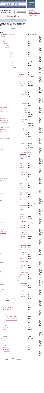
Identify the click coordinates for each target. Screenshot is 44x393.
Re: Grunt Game (23, 225)
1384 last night (14, 298)
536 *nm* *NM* (22, 294)
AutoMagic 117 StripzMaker (33, 16)
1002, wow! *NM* (22, 258)
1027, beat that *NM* (22, 236)
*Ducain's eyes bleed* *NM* (7, 309)
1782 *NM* (22, 238)
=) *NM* (22, 207)
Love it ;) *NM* (20, 76)
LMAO (18, 280)
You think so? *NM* (8, 22)
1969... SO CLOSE (23, 247)
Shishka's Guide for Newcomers (33, 12)
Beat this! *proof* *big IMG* (23, 156)
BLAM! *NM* (5, 336)
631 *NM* (22, 101)
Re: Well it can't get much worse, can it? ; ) (8, 307)
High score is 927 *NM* (4, 338)
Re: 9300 (23, 254)
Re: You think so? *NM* (23, 212)
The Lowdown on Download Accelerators (34, 13)
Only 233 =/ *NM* (22, 141)
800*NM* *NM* (22, 269)
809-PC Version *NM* (23, 198)
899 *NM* (21, 183)
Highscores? (21, 196)
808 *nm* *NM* (23, 296)
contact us (13, 358)
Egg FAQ (30, 14)
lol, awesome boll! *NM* (21, 74)
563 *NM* (21, 274)
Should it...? (22, 263)
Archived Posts (17, 16)
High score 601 (4, 340)
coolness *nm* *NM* (22, 81)
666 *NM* (21, 194)
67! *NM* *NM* (22, 167)
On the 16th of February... (23, 143)
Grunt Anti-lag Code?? (23, 218)
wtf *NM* (5, 329)
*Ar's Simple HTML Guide (32, 11)
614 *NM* (22, 165)
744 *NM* (23, 116)
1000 (21, 267)
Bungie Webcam (31, 10)
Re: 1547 (22, 187)
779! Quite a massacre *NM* (24, 245)
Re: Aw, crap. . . (5, 41)
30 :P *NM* (21, 169)
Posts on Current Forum (10, 16)
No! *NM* (3, 334)
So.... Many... (21, 209)
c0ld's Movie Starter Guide (32, 15)
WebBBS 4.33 (19, 359)
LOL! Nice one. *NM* (22, 83)
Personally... (7, 45)
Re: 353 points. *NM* (23, 85)
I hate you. (7, 300)
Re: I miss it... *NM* (6, 327)
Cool (6, 345)
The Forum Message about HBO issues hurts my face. (7, 34)
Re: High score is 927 (5, 347)
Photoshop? (22, 158)
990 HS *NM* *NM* (22, 227)
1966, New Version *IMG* (23, 189)
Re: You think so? (23, 92)
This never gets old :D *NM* (23, 98)
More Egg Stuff (34, 14)
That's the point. (3, 36)
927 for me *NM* (23, 161)
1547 (20, 185)
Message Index (13, 28)
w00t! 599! (21, 216)
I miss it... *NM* (4, 325)
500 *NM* (21, 163)
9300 (20, 249)
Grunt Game (21, 223)
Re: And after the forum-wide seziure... (10, 314)
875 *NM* (24, 96)
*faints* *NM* (23, 240)
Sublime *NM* (7, 331)
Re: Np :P (13, 61)
